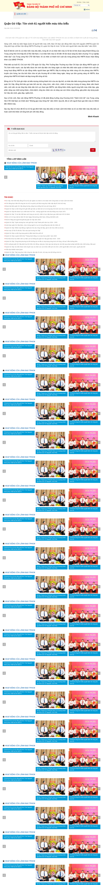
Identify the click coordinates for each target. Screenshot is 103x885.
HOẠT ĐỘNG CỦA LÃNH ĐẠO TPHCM (22, 163)
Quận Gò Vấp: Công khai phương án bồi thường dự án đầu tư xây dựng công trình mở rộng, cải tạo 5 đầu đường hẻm (42, 241)
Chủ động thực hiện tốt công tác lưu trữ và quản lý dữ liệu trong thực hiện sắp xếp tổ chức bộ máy (36, 203)
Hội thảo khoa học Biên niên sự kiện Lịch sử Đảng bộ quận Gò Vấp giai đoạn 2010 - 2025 (33, 238)
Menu (86, 9)
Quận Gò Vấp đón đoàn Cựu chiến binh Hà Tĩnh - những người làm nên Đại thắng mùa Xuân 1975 (36, 211)
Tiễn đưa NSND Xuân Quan (14, 249)
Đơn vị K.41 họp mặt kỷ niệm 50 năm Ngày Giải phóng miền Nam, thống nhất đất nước (32, 217)
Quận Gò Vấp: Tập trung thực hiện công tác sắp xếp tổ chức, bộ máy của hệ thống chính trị (33, 252)
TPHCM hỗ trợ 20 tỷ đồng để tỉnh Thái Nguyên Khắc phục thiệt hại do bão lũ (19, 167)
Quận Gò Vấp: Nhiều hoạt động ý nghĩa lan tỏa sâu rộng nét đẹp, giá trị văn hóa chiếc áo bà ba (34, 227)
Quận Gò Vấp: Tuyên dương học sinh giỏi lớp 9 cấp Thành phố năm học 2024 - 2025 (31, 222)
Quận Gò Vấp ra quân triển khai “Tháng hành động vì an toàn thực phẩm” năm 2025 (31, 236)
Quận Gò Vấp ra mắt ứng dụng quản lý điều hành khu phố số (24, 233)
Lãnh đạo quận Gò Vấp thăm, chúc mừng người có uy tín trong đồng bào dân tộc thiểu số (33, 225)
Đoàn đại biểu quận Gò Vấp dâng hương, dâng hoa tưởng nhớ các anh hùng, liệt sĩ (31, 206)
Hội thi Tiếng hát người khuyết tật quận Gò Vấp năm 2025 (23, 219)
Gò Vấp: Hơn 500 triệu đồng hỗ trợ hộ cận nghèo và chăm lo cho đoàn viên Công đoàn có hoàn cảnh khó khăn (39, 200)
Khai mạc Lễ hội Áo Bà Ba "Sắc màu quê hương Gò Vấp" (23, 230)
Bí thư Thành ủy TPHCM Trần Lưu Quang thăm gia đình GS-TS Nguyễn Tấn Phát (50, 186)
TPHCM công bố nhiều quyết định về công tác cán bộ (83, 186)
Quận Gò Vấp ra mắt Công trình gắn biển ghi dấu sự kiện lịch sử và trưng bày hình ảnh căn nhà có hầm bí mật (39, 208)
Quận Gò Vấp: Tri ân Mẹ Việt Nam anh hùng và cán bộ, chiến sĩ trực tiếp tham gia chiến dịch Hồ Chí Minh (38, 214)
